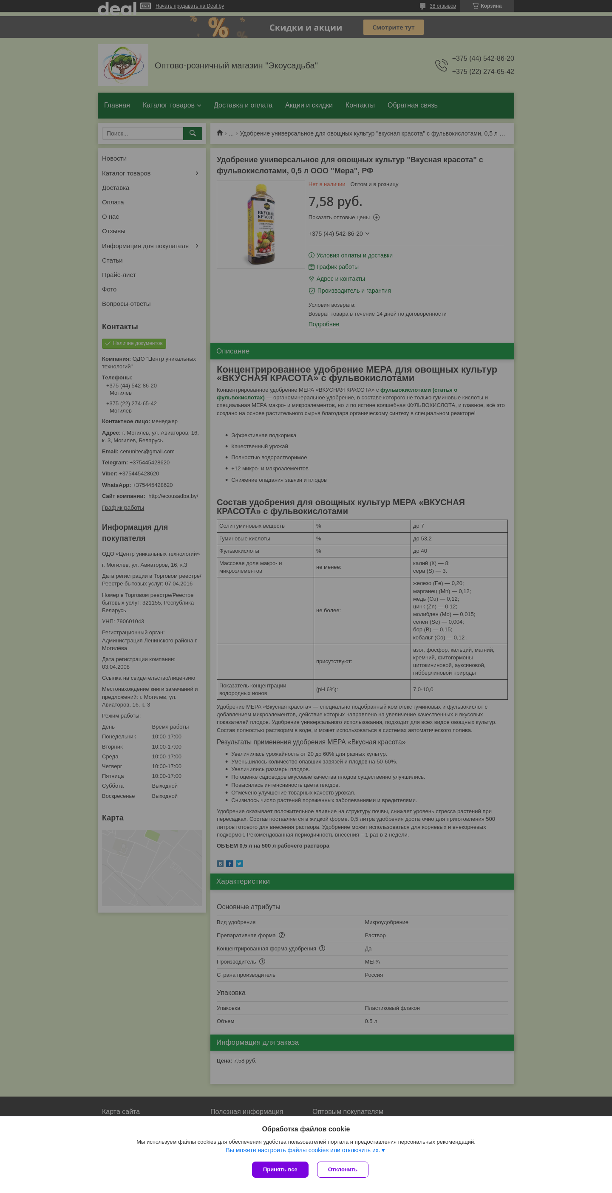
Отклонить (342, 1169)
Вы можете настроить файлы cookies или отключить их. (303, 1150)
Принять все (280, 1169)
